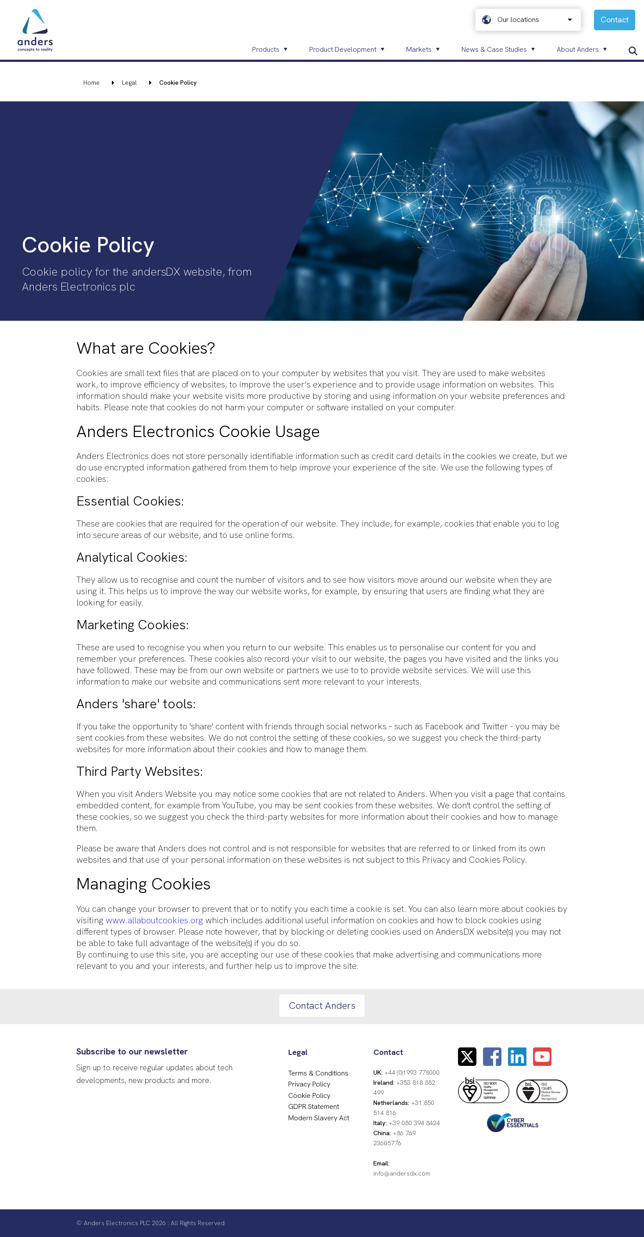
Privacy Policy (309, 1084)
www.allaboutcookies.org (154, 920)
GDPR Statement (313, 1106)
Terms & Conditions (318, 1073)
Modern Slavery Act (318, 1117)
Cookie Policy (309, 1095)
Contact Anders (322, 1005)
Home (91, 82)
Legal (129, 82)
